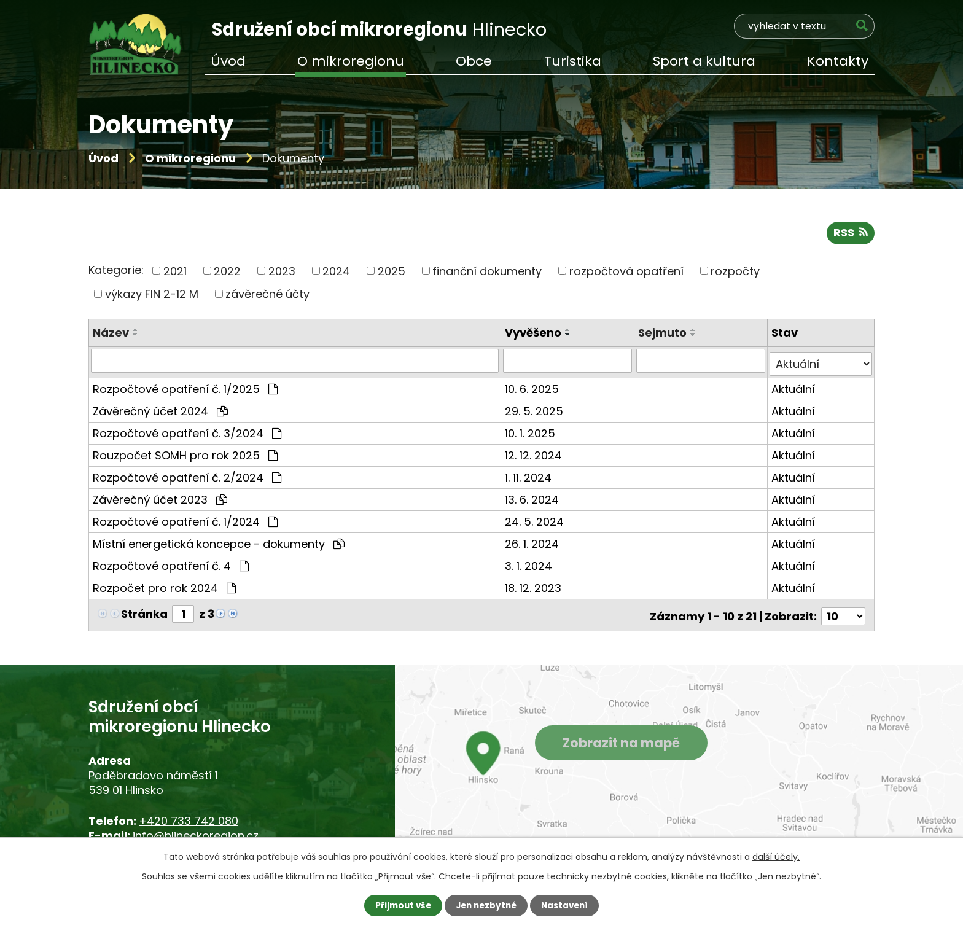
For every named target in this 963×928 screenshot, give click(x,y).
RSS (850, 234)
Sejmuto (663, 334)
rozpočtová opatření (626, 272)
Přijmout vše (400, 905)
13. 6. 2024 (533, 498)
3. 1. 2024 (529, 564)
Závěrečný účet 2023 (160, 498)
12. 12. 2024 (534, 454)
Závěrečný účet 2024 (160, 410)
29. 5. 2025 (535, 410)
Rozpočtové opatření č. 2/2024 (187, 476)
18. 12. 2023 (534, 587)
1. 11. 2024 (529, 476)
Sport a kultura (704, 61)
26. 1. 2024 (533, 542)
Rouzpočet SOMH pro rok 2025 (185, 454)
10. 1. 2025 (531, 432)
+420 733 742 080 (188, 817)
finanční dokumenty (487, 272)
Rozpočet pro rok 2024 (164, 587)
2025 (391, 272)
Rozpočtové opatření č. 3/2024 (187, 432)
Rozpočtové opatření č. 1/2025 (185, 388)
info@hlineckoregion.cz (196, 832)
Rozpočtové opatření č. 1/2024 (185, 520)
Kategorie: (116, 271)
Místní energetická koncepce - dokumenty (219, 542)
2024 (336, 272)
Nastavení (567, 905)
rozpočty (735, 272)
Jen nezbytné (486, 905)
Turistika (572, 61)
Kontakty (837, 61)
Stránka (144, 612)
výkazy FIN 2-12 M (151, 295)
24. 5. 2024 (535, 520)
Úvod (103, 158)
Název (111, 334)
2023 (281, 272)
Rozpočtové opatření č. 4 (171, 564)
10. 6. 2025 (533, 388)
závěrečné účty (267, 295)
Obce (474, 61)
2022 (227, 272)
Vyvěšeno (534, 334)
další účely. (776, 856)
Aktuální (794, 388)
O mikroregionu (190, 158)
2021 (175, 272)
